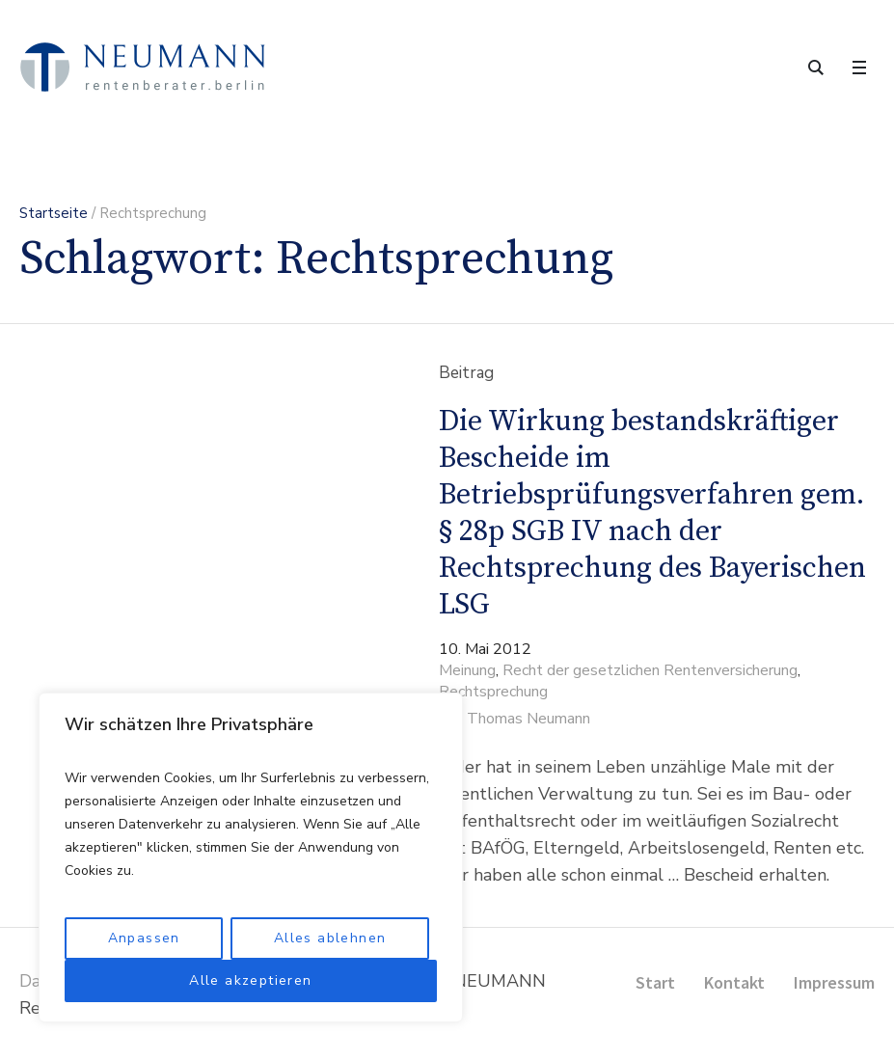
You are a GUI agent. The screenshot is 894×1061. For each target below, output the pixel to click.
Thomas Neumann (528, 718)
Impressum (834, 982)
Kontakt (734, 982)
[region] (251, 857)
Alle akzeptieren (250, 980)
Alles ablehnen (330, 938)
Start (655, 982)
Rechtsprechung (493, 691)
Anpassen (144, 938)
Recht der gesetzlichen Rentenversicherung (650, 670)
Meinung (467, 670)
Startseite (53, 213)
